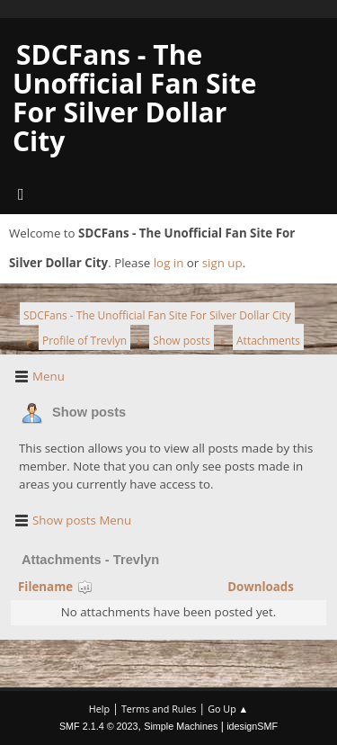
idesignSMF (252, 726)
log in (169, 263)
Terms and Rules (159, 708)
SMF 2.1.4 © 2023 (98, 726)
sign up (222, 263)
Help (99, 708)
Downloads (260, 587)
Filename (55, 587)
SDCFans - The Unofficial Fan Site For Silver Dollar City (135, 97)
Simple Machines (180, 726)
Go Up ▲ (228, 708)
